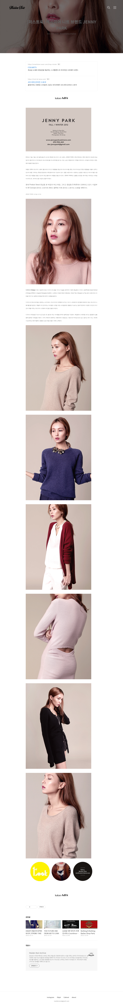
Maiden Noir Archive (37, 953)
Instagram (50, 997)
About (74, 997)
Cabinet (66, 997)
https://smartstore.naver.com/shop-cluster (42, 64)
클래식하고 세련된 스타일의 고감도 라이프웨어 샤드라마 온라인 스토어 (52, 85)
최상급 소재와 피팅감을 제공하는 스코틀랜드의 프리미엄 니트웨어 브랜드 (53, 70)
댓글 (28, 945)
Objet (59, 997)
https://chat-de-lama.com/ (37, 79)
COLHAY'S (32, 67)
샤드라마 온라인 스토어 (37, 82)
